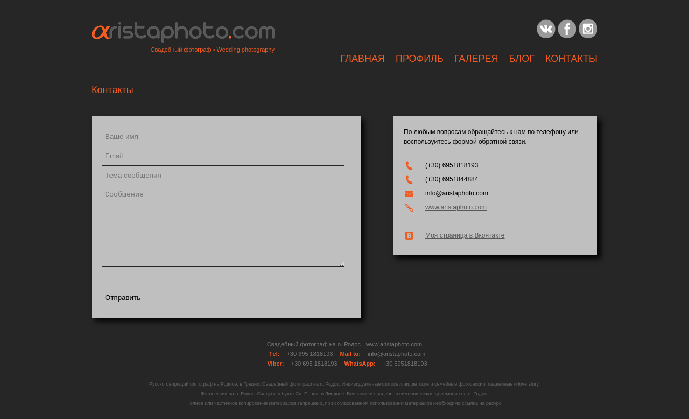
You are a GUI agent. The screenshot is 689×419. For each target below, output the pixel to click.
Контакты (571, 59)
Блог (522, 59)
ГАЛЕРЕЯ (476, 59)
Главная (362, 59)
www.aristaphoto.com (456, 207)
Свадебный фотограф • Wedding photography (213, 49)
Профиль (420, 59)
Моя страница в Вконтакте (465, 235)
